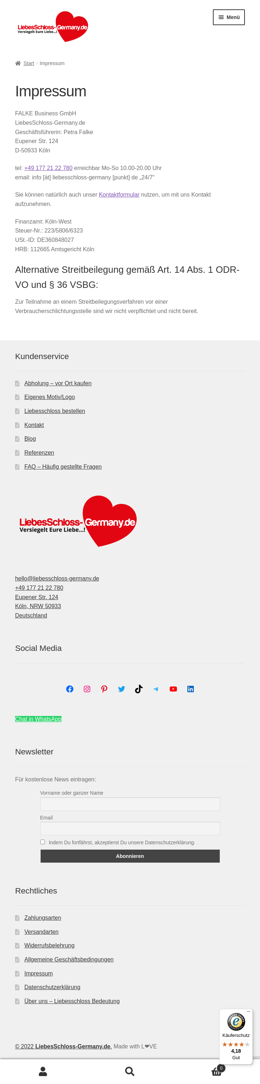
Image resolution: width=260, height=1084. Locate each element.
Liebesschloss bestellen (54, 411)
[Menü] (248, 1013)
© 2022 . (63, 1046)
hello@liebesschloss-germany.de (57, 578)
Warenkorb (199, 1067)
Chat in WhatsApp (38, 719)
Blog (30, 439)
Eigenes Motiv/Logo (49, 397)
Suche (130, 1072)
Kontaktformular (119, 195)
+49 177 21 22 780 (48, 168)
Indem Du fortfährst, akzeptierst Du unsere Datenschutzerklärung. (118, 842)
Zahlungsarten (42, 918)
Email (46, 818)
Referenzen (39, 453)
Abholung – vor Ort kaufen (58, 383)
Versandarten (41, 932)
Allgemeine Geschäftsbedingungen (69, 959)
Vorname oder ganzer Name (72, 793)
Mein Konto (43, 1072)
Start (28, 63)
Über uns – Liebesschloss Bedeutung (72, 1001)
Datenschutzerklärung (52, 987)
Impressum (38, 973)
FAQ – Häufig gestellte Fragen (63, 467)
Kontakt (34, 425)
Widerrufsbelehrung (49, 945)
